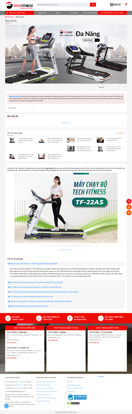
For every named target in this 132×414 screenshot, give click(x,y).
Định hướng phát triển (74, 385)
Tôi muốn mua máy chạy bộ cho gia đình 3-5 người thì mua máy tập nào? (36, 287)
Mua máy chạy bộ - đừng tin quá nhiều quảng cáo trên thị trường (113, 148)
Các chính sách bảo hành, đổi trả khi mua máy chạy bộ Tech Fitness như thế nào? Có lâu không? (44, 292)
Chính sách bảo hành (43, 385)
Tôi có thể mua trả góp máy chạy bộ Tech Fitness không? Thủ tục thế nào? (36, 282)
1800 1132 (116, 4)
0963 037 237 (18, 385)
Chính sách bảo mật (42, 401)
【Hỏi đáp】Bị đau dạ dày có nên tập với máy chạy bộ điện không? (26, 156)
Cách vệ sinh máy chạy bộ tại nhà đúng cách (113, 139)
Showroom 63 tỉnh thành (75, 388)
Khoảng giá (12, 108)
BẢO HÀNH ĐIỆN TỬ (90, 13)
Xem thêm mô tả (66, 250)
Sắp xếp (101, 87)
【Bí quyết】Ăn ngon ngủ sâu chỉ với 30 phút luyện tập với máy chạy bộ (54, 140)
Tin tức (58, 13)
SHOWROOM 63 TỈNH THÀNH (112, 13)
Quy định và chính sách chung (46, 398)
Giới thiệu (74, 13)
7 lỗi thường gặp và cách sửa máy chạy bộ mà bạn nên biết (25, 140)
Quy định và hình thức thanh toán (46, 391)
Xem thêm (66, 123)
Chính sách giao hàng (43, 394)
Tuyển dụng (71, 391)
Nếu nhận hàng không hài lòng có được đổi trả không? (29, 306)
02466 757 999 (19, 388)
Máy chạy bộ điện (15, 96)
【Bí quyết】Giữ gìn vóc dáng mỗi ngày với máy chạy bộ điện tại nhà (54, 156)
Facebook (101, 376)
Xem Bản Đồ (11, 342)
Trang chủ (42, 13)
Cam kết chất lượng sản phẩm (45, 382)
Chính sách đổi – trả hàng (44, 388)
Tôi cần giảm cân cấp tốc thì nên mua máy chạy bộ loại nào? (31, 297)
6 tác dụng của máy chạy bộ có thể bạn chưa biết (84, 139)
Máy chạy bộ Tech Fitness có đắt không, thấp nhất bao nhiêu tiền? (34, 264)
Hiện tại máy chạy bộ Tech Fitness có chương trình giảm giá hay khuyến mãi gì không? (41, 301)
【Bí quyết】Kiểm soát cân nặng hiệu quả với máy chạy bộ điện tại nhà (84, 148)
